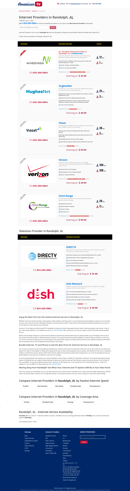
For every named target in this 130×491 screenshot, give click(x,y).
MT (76, 469)
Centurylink (49, 448)
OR (68, 473)
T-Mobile (65, 443)
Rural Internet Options (70, 477)
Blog (26, 436)
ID (65, 467)
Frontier (65, 448)
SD (74, 473)
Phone (65, 436)
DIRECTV (71, 247)
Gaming (27, 451)
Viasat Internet (29, 438)
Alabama (35, 11)
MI (66, 469)
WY (78, 475)
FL (76, 463)
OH (64, 473)
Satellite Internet (50, 436)
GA (64, 465)
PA (70, 473)
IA (63, 467)
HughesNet (65, 85)
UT (64, 475)
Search (53, 27)
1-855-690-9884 (95, 4)
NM (75, 471)
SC (72, 473)
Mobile (65, 446)
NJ (73, 471)
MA (76, 467)
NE (68, 471)
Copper (65, 461)
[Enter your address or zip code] (34, 27)
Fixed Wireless (67, 456)
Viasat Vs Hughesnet (69, 480)
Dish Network (74, 283)
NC (64, 471)
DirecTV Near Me (50, 453)
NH (71, 471)
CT (74, 463)
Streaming (48, 451)
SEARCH (84, 442)
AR (65, 463)
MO (71, 469)
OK (66, 473)
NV (77, 471)
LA (73, 467)
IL (66, 467)
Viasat (62, 122)
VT (68, 475)
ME (64, 469)
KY (72, 467)
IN (68, 467)
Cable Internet (49, 443)
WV (75, 475)
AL (63, 463)
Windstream (77, 53)
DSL (46, 438)
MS (73, 469)
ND (66, 471)
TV (64, 438)
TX (78, 473)
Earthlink (65, 453)
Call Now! (61, 4)
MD (78, 467)
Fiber (64, 458)
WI (73, 475)
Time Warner (67, 451)
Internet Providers (24, 11)
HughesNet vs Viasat (31, 441)
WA (70, 475)
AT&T (26, 448)
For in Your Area (77, 4)
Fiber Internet (49, 441)
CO (72, 463)
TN (76, 473)
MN (68, 469)
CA (69, 463)
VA (66, 475)
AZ (67, 463)
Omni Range (66, 195)
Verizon (63, 159)
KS (70, 467)
